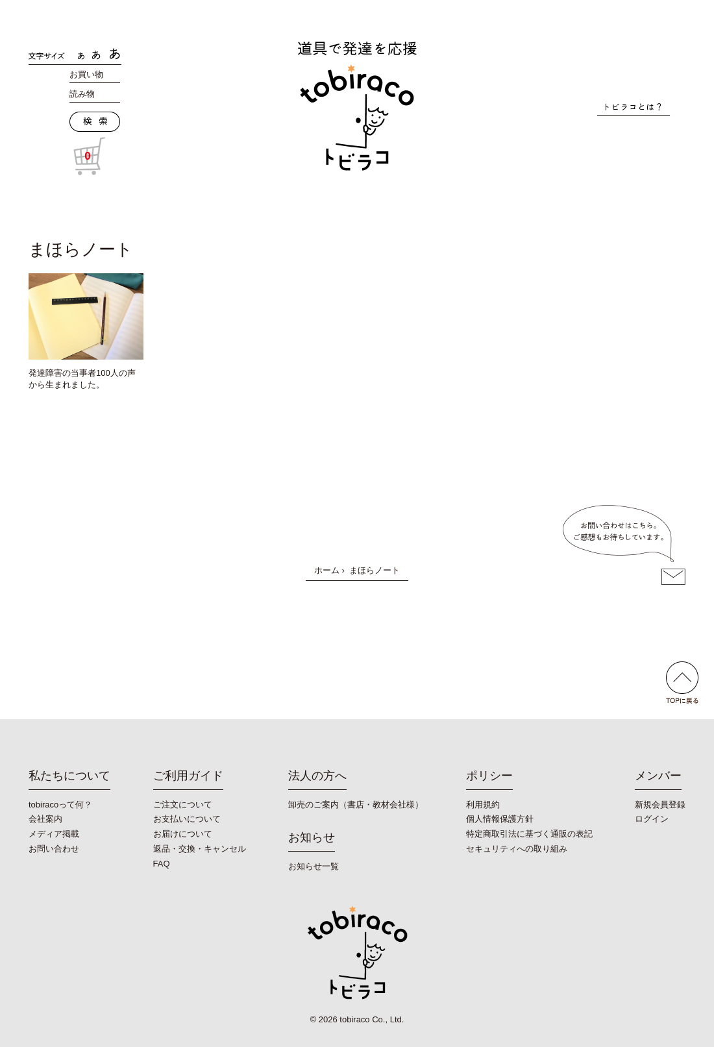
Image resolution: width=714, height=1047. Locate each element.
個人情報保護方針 (500, 819)
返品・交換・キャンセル (199, 849)
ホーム (326, 570)
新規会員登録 (660, 804)
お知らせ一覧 (313, 866)
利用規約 (483, 804)
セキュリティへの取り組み (516, 849)
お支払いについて (187, 819)
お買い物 (86, 74)
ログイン (652, 819)
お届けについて (182, 834)
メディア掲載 (54, 834)
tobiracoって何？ (60, 804)
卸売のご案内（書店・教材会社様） (355, 804)
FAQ (161, 863)
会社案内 (45, 819)
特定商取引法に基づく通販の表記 (529, 834)
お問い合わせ (54, 849)
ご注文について (182, 804)
